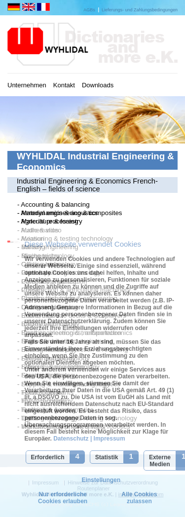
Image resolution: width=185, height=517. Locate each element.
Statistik (106, 457)
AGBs (89, 9)
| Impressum (107, 438)
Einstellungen (100, 480)
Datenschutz (70, 438)
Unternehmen (26, 85)
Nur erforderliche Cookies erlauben (62, 498)
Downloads (97, 85)
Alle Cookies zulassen (139, 498)
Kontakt (64, 85)
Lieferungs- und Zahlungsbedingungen (140, 9)
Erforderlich (48, 457)
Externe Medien (160, 461)
